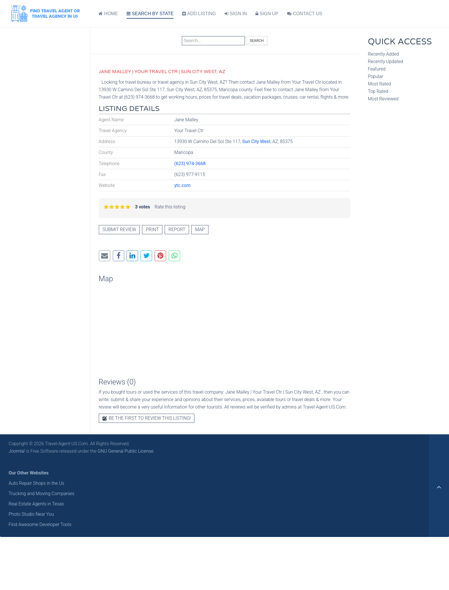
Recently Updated (385, 61)
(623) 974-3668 (190, 163)
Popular (375, 76)
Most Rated (379, 84)
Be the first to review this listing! (147, 418)
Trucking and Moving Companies (41, 493)
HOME (108, 14)
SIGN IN (235, 14)
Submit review (119, 229)
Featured (376, 69)
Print (152, 229)
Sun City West (256, 141)
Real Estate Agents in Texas (36, 504)
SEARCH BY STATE (150, 14)
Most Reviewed (383, 98)
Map (200, 229)
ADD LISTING (199, 14)
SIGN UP (266, 14)
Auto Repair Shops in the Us (36, 483)
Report (176, 229)
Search (257, 40)
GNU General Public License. (126, 451)
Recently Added (383, 54)
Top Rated (378, 91)
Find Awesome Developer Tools (40, 524)
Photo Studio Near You (31, 514)
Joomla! (17, 451)
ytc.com (182, 185)
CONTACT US (304, 14)
